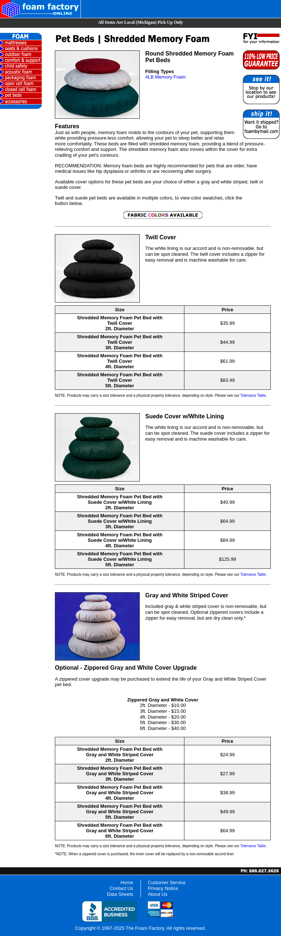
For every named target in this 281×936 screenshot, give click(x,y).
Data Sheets (120, 894)
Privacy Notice (163, 888)
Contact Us (121, 888)
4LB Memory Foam (165, 77)
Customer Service (167, 882)
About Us (157, 894)
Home (126, 882)
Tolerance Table (253, 395)
